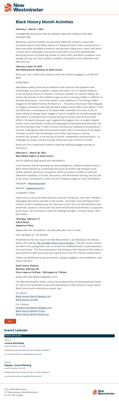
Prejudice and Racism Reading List (34, 307)
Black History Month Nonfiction (32, 314)
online (79, 74)
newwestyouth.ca (35, 188)
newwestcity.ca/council (32, 354)
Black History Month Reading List (33, 296)
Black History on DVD (27, 299)
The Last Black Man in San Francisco (55, 243)
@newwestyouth (37, 183)
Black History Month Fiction (30, 310)
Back (10, 321)
